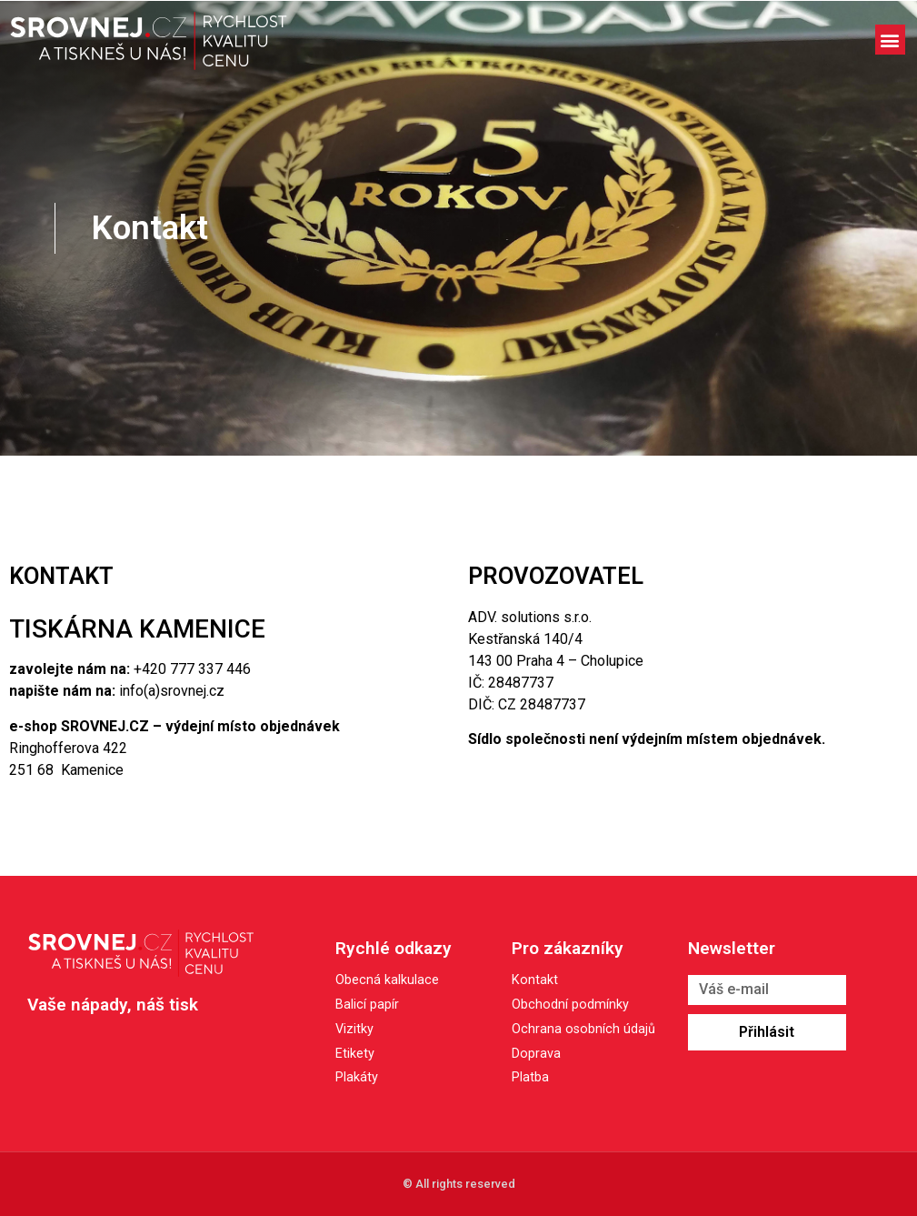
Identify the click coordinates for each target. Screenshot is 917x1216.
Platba (530, 1078)
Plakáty (356, 1077)
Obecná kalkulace (387, 980)
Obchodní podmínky (570, 1005)
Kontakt (535, 981)
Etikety (354, 1053)
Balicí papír (367, 1004)
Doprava (536, 1054)
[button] (890, 40)
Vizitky (354, 1029)
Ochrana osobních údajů (583, 1030)
